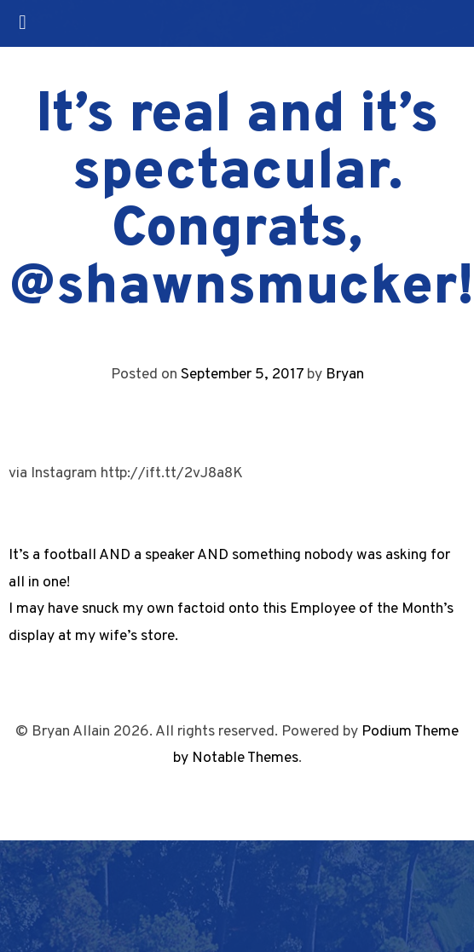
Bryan (345, 374)
